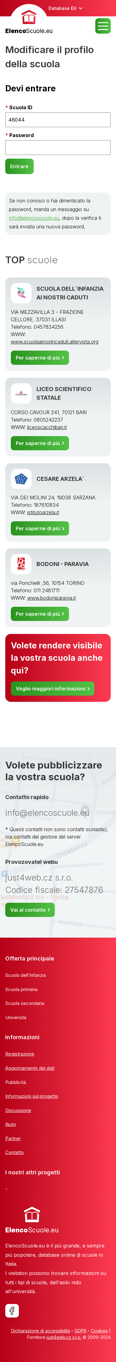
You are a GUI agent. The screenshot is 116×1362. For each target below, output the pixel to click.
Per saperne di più (38, 358)
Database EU (62, 8)
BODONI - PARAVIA (63, 563)
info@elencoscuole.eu (34, 218)
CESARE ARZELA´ (60, 478)
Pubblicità (15, 1082)
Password (21, 135)
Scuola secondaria (24, 1003)
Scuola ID (20, 107)
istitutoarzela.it (43, 512)
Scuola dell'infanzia (25, 975)
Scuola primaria (21, 989)
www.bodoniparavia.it (51, 598)
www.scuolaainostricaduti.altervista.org (54, 342)
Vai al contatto (28, 910)
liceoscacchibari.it (47, 427)
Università (15, 1017)
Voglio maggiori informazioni (50, 688)
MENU (103, 26)
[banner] (29, 20)
